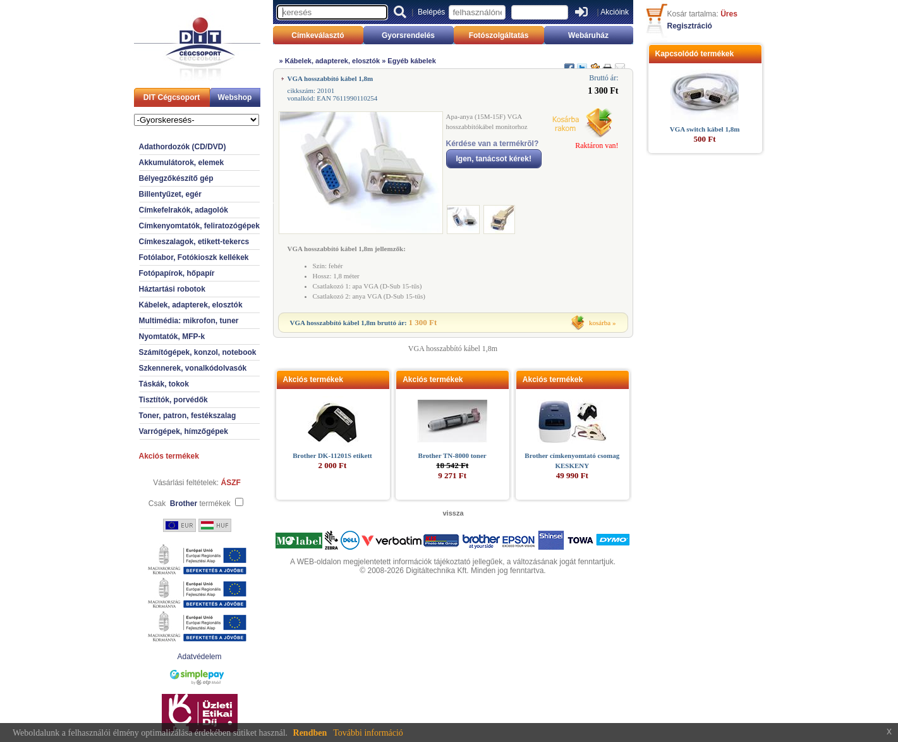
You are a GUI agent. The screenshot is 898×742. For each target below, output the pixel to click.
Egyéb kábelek (411, 61)
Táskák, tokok (164, 384)
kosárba (599, 322)
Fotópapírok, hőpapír (177, 273)
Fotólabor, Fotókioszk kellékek (194, 257)
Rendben (310, 733)
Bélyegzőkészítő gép (176, 178)
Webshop (235, 97)
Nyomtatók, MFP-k (172, 336)
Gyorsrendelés (408, 35)
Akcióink (614, 12)
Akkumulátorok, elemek (181, 162)
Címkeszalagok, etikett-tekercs (194, 241)
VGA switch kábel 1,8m (705, 129)
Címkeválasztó (317, 35)
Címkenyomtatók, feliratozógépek (199, 225)
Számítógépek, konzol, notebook (198, 352)
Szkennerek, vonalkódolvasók (193, 368)
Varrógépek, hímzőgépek (183, 431)
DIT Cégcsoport (171, 97)
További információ (368, 733)
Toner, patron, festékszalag (187, 415)
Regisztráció (689, 26)
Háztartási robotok (172, 289)
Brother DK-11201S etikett (332, 455)
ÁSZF (231, 482)
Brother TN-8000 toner (452, 455)
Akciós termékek (169, 456)
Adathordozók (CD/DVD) (182, 146)
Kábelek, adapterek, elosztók (191, 304)
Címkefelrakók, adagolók (183, 210)
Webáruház (588, 35)
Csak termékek (190, 503)
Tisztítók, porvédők (173, 399)
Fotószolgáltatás (499, 35)
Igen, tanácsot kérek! (493, 158)
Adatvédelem (199, 656)
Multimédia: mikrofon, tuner (189, 320)
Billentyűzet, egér (170, 194)
